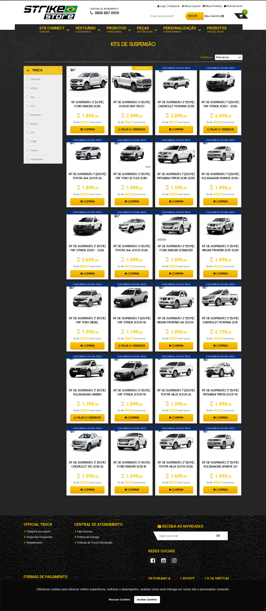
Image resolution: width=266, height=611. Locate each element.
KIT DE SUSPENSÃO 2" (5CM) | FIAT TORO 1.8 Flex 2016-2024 (131, 178)
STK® (31, 141)
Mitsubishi (33, 114)
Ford (30, 105)
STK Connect (52, 30)
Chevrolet (33, 79)
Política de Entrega (88, 537)
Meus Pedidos (212, 6)
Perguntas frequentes (39, 537)
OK (218, 536)
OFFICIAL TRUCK (38, 524)
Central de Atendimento (98, 524)
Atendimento (233, 6)
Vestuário (86, 30)
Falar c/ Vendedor (131, 129)
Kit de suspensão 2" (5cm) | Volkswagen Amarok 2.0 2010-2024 (220, 467)
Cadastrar (174, 6)
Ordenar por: (206, 57)
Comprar (87, 129)
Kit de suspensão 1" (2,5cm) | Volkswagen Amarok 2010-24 (220, 178)
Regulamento (34, 542)
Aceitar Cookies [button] (147, 599)
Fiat (30, 97)
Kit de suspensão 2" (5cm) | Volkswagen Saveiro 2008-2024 (87, 394)
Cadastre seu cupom (39, 531)
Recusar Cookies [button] (119, 599)
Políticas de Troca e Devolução (94, 542)
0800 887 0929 (104, 14)
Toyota (31, 150)
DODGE (32, 88)
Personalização (179, 30)
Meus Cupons (191, 6)
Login (161, 6)
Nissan (32, 123)
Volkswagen (34, 159)
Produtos (116, 30)
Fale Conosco (85, 531)
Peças (145, 30)
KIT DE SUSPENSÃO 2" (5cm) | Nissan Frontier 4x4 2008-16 (176, 322)
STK (30, 132)
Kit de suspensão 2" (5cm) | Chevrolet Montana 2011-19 (220, 322)
